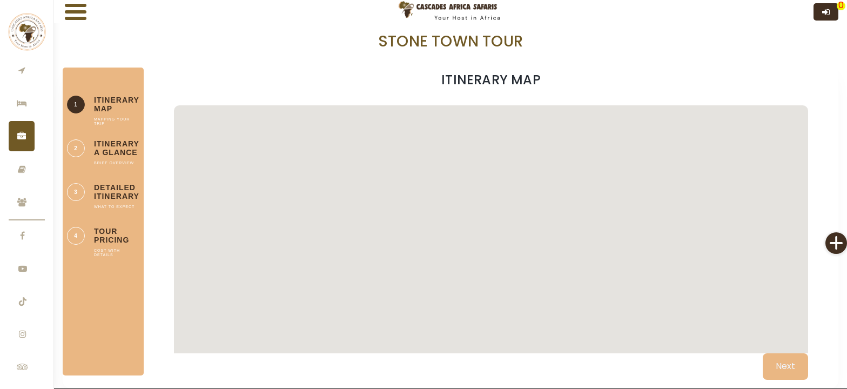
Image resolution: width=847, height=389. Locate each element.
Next (785, 366)
